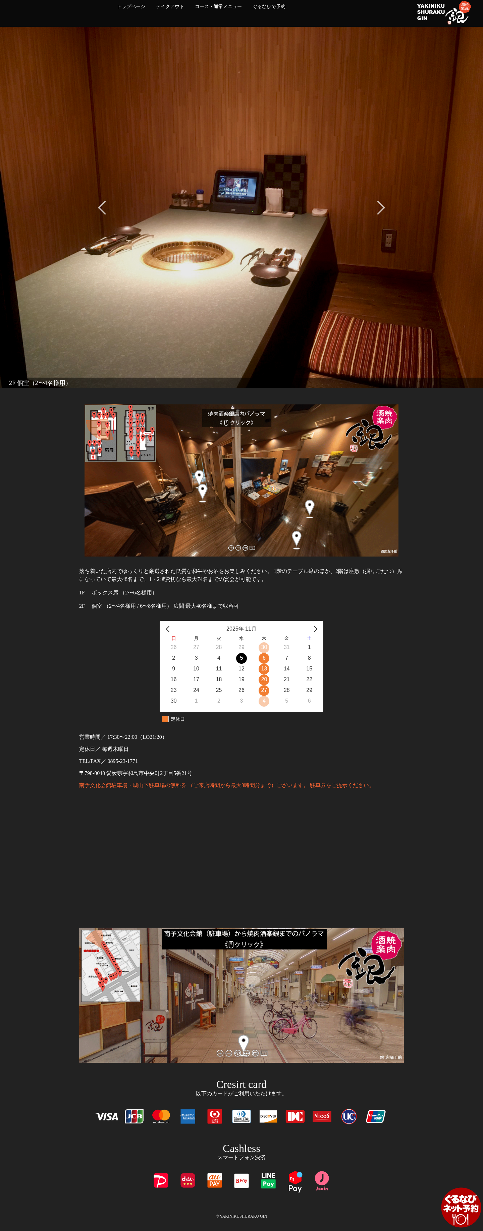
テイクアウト (170, 6)
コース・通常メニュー (218, 6)
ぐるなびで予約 (269, 6)
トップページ (131, 6)
